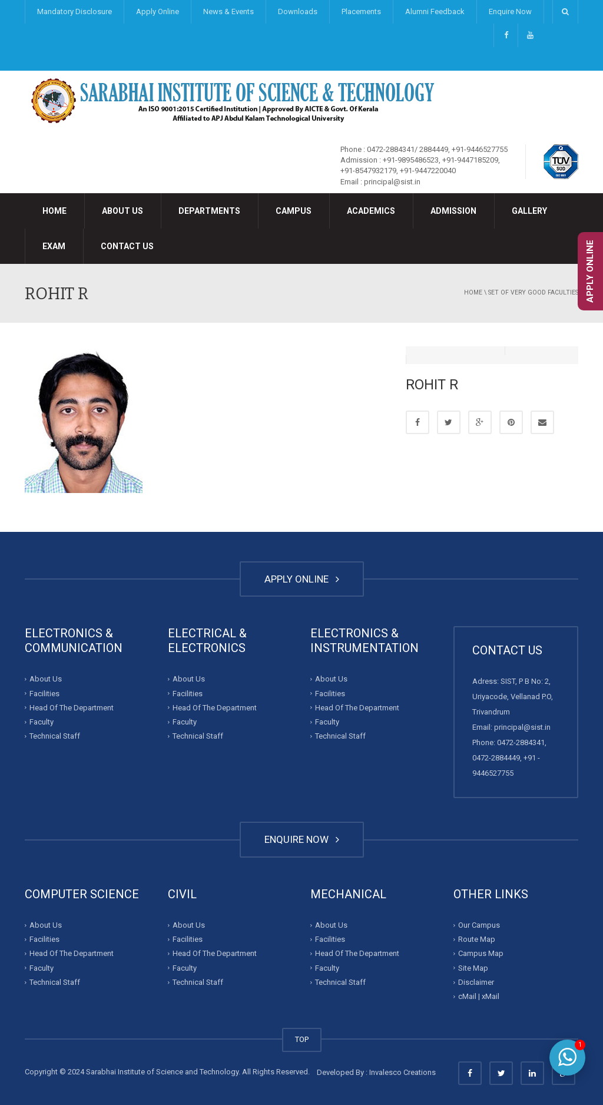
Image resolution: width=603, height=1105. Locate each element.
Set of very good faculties (533, 292)
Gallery (529, 211)
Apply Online (157, 11)
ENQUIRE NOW (301, 839)
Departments (209, 211)
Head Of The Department (71, 707)
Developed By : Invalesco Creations (376, 1072)
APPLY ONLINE (301, 579)
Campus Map (480, 953)
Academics (371, 211)
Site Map (473, 968)
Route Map (476, 939)
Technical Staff (54, 736)
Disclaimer (476, 982)
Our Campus (479, 925)
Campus (294, 211)
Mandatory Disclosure (74, 11)
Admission (453, 211)
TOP (302, 1039)
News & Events (228, 11)
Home (54, 211)
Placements (361, 11)
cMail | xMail (478, 996)
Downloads (297, 11)
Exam (53, 246)
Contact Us (127, 246)
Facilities (44, 693)
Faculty (41, 721)
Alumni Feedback (435, 11)
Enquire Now (510, 11)
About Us (122, 211)
